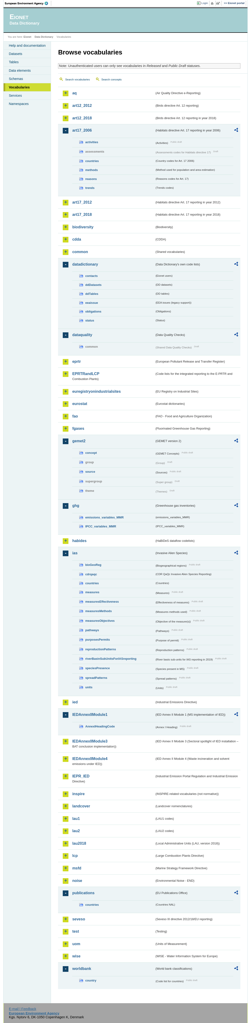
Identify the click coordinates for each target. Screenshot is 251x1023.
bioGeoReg (93, 565)
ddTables (91, 294)
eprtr (76, 361)
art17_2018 (82, 215)
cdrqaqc (91, 574)
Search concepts (111, 79)
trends (89, 188)
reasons (91, 179)
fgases (78, 428)
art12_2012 (82, 106)
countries (92, 161)
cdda (76, 239)
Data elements (20, 70)
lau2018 (79, 843)
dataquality (82, 335)
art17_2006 (82, 130)
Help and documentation (27, 45)
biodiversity (82, 227)
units (88, 687)
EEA (28, 3)
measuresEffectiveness (102, 601)
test (75, 931)
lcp (75, 856)
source (90, 471)
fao (75, 416)
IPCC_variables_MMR (100, 526)
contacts (91, 276)
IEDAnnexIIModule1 (89, 715)
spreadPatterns (96, 678)
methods (91, 170)
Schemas (16, 79)
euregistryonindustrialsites (96, 391)
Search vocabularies (77, 79)
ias (74, 553)
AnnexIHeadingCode (100, 726)
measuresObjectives (100, 620)
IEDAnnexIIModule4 (89, 759)
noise (77, 881)
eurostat (79, 404)
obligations (93, 311)
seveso (78, 919)
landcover (81, 806)
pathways (92, 630)
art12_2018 (82, 118)
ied (75, 702)
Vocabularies (19, 87)
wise (76, 956)
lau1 (76, 819)
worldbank (81, 969)
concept (91, 453)
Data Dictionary (44, 36)
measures (92, 592)
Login (204, 3)
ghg (75, 506)
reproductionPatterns (100, 649)
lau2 (76, 831)
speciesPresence (97, 668)
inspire (78, 794)
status (89, 320)
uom (76, 944)
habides (79, 541)
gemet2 (78, 441)
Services (15, 95)
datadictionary (85, 264)
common (80, 252)
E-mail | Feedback (22, 1009)
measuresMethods (98, 611)
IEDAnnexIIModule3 (89, 741)
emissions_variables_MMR (104, 517)
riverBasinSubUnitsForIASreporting (110, 658)
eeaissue (91, 303)
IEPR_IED (80, 776)
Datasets (15, 54)
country (90, 980)
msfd (76, 868)
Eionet (27, 36)
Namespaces (19, 104)
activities (91, 142)
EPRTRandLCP (85, 374)
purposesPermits (97, 639)
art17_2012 (82, 202)
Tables (14, 62)
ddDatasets (93, 285)
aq (74, 93)
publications (83, 893)
